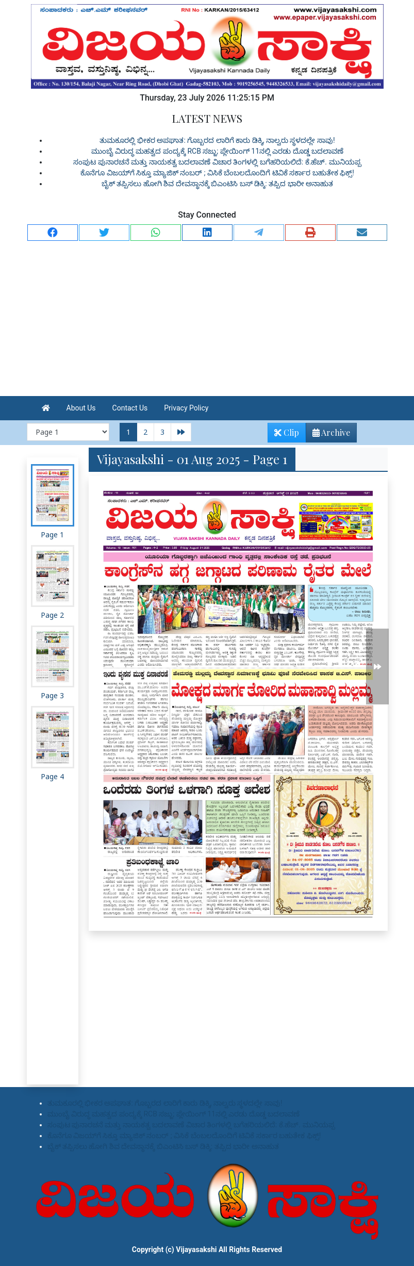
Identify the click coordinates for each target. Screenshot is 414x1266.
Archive (328, 434)
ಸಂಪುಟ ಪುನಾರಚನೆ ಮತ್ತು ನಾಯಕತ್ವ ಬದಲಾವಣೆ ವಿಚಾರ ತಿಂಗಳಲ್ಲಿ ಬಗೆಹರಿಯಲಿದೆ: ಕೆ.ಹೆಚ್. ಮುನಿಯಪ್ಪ (217, 162)
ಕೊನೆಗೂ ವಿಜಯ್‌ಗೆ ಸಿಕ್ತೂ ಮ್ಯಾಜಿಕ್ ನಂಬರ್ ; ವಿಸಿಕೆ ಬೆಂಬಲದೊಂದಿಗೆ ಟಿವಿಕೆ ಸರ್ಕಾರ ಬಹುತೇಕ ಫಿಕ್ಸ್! (217, 173)
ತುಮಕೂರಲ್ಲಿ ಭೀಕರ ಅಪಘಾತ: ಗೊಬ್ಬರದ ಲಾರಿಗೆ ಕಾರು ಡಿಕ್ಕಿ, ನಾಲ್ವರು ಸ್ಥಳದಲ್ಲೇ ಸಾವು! (217, 140)
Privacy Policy (186, 408)
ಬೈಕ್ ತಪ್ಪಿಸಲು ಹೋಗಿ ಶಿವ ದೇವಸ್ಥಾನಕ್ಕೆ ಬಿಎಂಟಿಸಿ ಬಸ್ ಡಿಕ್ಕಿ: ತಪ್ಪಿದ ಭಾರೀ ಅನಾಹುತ (217, 183)
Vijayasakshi (196, 1249)
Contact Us (130, 408)
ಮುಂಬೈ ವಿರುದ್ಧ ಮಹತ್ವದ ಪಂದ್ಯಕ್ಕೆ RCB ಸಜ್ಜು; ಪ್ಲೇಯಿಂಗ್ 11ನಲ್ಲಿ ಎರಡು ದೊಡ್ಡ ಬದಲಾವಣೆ (217, 151)
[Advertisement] (207, 318)
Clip (286, 432)
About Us (81, 408)
